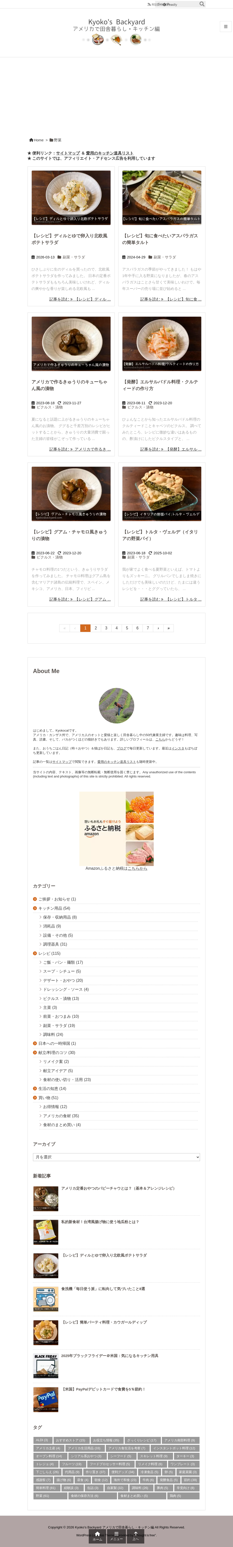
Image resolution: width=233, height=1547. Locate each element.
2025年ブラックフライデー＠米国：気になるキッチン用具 (109, 1356)
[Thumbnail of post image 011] (162, 493)
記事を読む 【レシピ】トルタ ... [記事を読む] (171, 599)
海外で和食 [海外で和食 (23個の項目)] (125, 1480)
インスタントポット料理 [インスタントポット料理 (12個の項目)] (174, 1448)
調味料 (53, 1034)
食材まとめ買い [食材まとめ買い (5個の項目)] (134, 1496)
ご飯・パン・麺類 (63, 962)
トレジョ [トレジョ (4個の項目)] (45, 1464)
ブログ (121, 748)
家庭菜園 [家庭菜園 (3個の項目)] (188, 1472)
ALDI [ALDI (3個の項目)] (42, 1440)
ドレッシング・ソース (66, 989)
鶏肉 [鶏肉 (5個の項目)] (175, 1496)
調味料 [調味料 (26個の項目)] (140, 1488)
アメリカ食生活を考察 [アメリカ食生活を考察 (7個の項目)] (127, 1448)
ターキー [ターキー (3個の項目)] (185, 1456)
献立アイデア (58, 1071)
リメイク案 (56, 1061)
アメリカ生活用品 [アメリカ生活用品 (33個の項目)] (84, 1448)
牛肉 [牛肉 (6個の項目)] (148, 1480)
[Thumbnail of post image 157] (71, 343)
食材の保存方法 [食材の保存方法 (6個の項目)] (84, 1496)
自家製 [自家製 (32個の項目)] (115, 1488)
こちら (160, 739)
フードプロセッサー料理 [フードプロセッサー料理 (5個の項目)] (110, 1464)
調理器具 (55, 944)
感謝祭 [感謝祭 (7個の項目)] (43, 1480)
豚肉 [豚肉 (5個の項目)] (162, 1488)
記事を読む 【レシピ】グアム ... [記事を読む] (80, 599)
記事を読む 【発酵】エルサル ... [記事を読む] (171, 449)
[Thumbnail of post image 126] (162, 343)
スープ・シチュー (62, 971)
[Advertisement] (116, 94)
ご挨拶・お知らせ (57, 899)
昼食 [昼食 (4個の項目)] (82, 1480)
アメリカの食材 (61, 1116)
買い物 (48, 1098)
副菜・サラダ (74, 257)
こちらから (137, 868)
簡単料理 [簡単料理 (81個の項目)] (46, 1488)
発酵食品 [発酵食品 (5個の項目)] (169, 1480)
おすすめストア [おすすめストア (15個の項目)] (70, 1440)
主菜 (50, 1007)
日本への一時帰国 (57, 1043)
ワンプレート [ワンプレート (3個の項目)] (183, 1464)
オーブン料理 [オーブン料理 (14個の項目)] (49, 1456)
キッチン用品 (54, 908)
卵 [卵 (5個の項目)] (169, 1472)
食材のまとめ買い (62, 1125)
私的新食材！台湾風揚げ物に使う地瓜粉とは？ (100, 1222)
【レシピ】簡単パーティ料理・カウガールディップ (104, 1322)
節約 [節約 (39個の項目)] (190, 1480)
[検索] (202, 4)
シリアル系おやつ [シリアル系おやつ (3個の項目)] (86, 1456)
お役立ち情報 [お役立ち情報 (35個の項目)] (106, 1440)
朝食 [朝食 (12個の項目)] (101, 1480)
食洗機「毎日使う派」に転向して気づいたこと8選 (103, 1289)
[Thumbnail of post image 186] (162, 197)
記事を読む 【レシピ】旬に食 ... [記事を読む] (171, 299)
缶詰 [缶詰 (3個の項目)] (93, 1488)
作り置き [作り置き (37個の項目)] (95, 1472)
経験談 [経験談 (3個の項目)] (71, 1488)
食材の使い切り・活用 (67, 1080)
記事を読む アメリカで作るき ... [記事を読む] (80, 449)
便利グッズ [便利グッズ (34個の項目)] (123, 1472)
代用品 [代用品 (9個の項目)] (72, 1472)
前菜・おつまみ (61, 1016)
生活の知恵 (52, 1088)
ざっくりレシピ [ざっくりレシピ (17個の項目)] (141, 1440)
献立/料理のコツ (56, 1053)
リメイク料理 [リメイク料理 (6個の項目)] (150, 1464)
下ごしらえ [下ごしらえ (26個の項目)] (47, 1472)
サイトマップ (68, 153)
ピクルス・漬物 (50, 407)
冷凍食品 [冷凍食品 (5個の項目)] (149, 1472)
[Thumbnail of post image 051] (71, 493)
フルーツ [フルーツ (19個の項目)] (72, 1464)
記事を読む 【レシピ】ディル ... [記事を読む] (80, 299)
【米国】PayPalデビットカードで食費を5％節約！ (103, 1389)
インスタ (178, 748)
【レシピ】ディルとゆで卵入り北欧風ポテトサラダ (104, 1255)
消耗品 (52, 926)
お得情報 (55, 1107)
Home (39, 140)
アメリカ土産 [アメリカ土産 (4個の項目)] (48, 1448)
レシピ (49, 953)
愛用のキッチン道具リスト (110, 153)
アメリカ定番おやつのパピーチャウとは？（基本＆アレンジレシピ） (118, 1188)
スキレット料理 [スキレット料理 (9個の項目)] (154, 1456)
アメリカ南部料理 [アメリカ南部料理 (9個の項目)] (179, 1440)
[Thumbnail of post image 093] (71, 197)
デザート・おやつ (63, 980)
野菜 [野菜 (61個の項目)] (42, 1496)
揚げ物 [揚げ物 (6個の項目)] (64, 1480)
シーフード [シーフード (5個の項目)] (120, 1456)
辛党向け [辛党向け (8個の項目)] (186, 1488)
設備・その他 (58, 935)
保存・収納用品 (60, 917)
